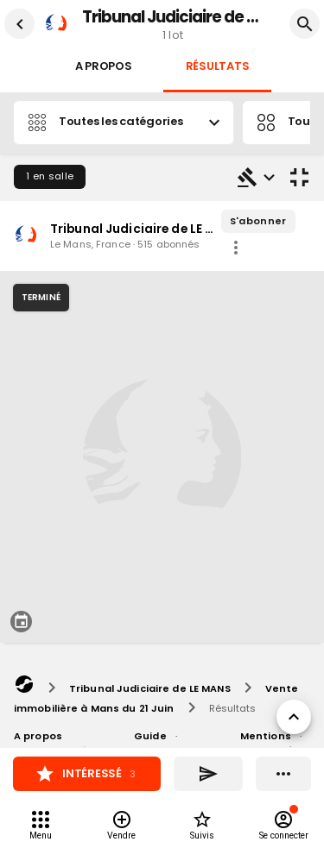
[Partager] (208, 774)
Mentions (265, 736)
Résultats (218, 67)
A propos (103, 67)
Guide (150, 736)
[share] (236, 247)
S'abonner (258, 221)
